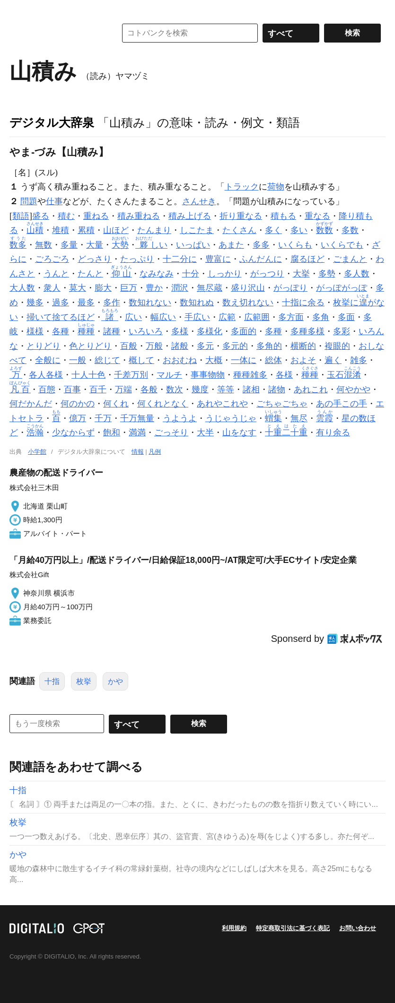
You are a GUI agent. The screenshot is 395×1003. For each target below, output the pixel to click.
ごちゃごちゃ (281, 403)
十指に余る (303, 302)
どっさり (95, 259)
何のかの (78, 403)
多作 (111, 302)
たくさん (239, 230)
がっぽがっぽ (341, 288)
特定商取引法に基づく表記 (293, 928)
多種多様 (307, 331)
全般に (48, 360)
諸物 (276, 389)
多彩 (341, 331)
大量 (94, 245)
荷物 (275, 186)
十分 (190, 273)
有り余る (333, 432)
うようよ (180, 418)
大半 (205, 432)
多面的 (243, 331)
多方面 (291, 317)
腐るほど (307, 259)
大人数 (22, 288)
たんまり (154, 230)
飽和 (111, 432)
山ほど (116, 230)
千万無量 (137, 418)
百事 (72, 389)
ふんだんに (260, 259)
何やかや (353, 389)
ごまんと (350, 259)
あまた (231, 245)
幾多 (35, 302)
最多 (86, 302)
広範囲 (257, 317)
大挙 (301, 273)
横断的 (303, 346)
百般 (128, 346)
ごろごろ (52, 259)
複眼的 (337, 346)
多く (273, 230)
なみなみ (157, 273)
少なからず (73, 432)
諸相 (251, 389)
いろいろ (146, 331)
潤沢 (179, 288)
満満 (137, 432)
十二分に (180, 259)
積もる (283, 216)
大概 (213, 360)
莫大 (77, 288)
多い (298, 230)
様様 (35, 331)
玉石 (344, 375)
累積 (86, 230)
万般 (154, 346)
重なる (317, 216)
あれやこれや (222, 403)
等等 (225, 389)
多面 (346, 317)
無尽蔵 (209, 288)
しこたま (197, 230)
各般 (149, 389)
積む (66, 216)
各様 (284, 375)
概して (141, 360)
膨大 (103, 288)
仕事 (54, 201)
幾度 (200, 389)
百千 (97, 389)
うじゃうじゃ (230, 418)
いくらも (295, 245)
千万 (103, 418)
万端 (123, 389)
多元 (205, 346)
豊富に (218, 259)
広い (133, 317)
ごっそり (171, 432)
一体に (243, 360)
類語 (20, 216)
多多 (261, 245)
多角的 (269, 346)
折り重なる (240, 216)
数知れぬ (197, 302)
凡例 (155, 451)
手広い (197, 317)
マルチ (169, 375)
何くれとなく (162, 403)
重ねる (96, 216)
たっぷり (137, 259)
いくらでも (342, 245)
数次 (174, 389)
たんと (90, 273)
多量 (69, 245)
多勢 (326, 273)
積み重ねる (138, 216)
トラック (242, 186)
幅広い (163, 317)
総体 (273, 360)
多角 (320, 317)
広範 (227, 317)
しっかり (225, 273)
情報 (138, 451)
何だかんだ (30, 403)
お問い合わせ (357, 928)
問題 (28, 201)
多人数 (356, 273)
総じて (107, 360)
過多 (60, 302)
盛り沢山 (248, 288)
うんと (56, 273)
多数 (350, 230)
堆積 (60, 230)
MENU (18, 9)
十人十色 (88, 375)
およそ (303, 360)
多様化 (209, 331)
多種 (273, 331)
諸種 (111, 331)
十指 (52, 681)
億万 (77, 418)
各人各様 (46, 375)
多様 (179, 331)
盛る (40, 216)
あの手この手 (341, 403)
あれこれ (311, 389)
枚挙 (83, 681)
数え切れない (247, 302)
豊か (154, 288)
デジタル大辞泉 (51, 122)
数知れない (150, 302)
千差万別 (131, 375)
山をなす (239, 432)
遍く (333, 360)
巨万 (128, 288)
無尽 (298, 418)
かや (115, 681)
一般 (77, 360)
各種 (60, 331)
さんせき (199, 201)
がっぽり (290, 288)
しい (152, 245)
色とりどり (90, 346)
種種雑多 (250, 375)
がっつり (267, 273)
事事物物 (208, 375)
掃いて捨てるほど (60, 317)
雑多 (358, 360)
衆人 (52, 288)
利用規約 (234, 928)
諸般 (179, 346)
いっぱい (193, 245)
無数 (43, 245)
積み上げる (189, 216)
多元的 (235, 346)
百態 (46, 389)
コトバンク (56, 33)
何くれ (116, 403)
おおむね (180, 360)
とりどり (43, 346)
